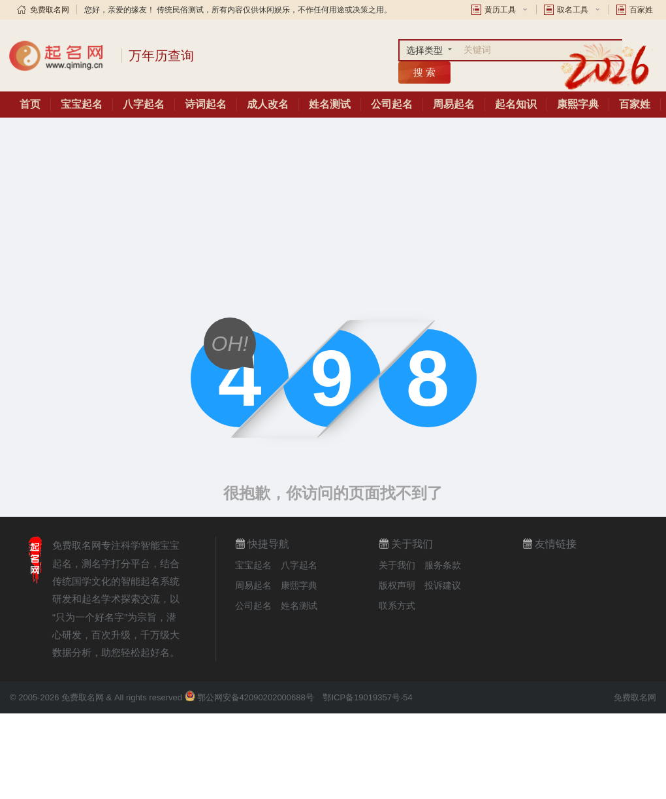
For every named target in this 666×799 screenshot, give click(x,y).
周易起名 (454, 104)
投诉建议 (442, 585)
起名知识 (516, 104)
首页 (30, 104)
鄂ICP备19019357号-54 (367, 697)
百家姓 (641, 9)
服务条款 (442, 565)
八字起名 (144, 104)
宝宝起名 (82, 104)
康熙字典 (578, 104)
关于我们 (397, 565)
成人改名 (268, 104)
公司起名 (392, 104)
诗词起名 (206, 104)
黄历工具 (500, 9)
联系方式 (397, 605)
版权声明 (397, 585)
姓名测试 (330, 104)
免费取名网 (49, 9)
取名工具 (572, 9)
